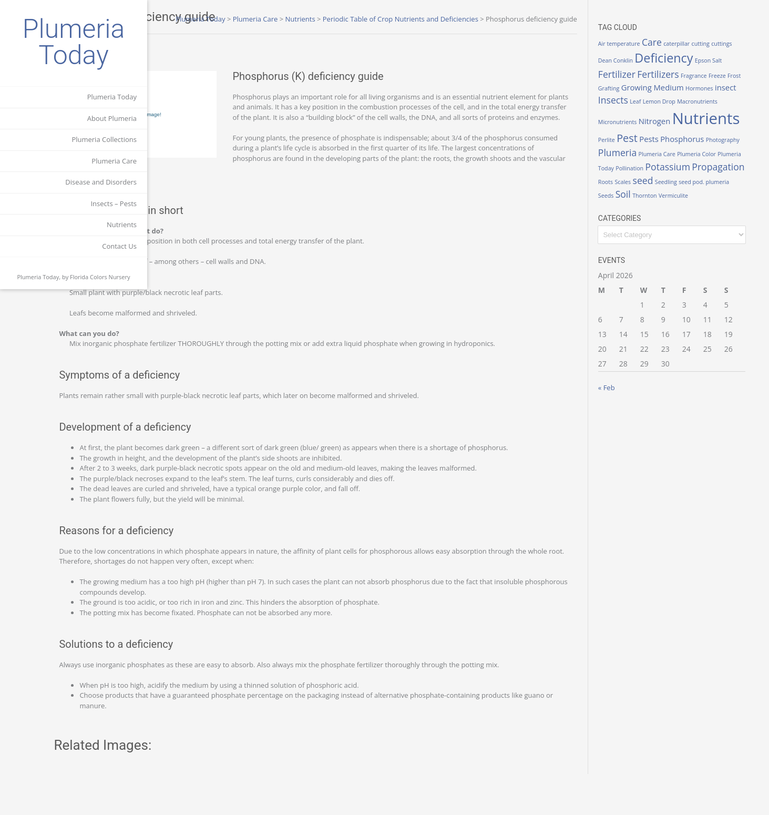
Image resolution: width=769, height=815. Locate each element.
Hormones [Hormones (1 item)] (740, 88)
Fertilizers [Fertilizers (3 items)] (684, 74)
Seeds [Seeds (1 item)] (631, 202)
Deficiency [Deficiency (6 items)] (690, 57)
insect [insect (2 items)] (634, 100)
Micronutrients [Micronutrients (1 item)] (685, 114)
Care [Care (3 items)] (678, 42)
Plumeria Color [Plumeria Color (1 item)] (682, 161)
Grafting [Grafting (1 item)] (649, 88)
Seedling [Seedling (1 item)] (692, 188)
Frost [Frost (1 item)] (630, 88)
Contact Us (119, 246)
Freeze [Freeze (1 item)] (743, 75)
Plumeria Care (114, 161)
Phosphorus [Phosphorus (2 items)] (646, 149)
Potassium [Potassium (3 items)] (675, 173)
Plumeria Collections (104, 139)
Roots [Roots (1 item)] (631, 188)
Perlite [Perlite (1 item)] (701, 133)
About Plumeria (112, 118)
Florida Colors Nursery (100, 277)
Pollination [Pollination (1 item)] (638, 174)
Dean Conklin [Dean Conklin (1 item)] (641, 60)
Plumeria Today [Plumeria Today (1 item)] (723, 161)
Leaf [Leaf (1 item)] (684, 101)
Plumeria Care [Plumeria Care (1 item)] (642, 161)
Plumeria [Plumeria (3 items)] (724, 148)
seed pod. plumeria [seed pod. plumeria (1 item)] (730, 188)
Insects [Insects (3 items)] (662, 100)
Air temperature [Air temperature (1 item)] (645, 43)
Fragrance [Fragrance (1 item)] (719, 75)
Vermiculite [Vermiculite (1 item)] (699, 202)
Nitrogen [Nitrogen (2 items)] (722, 113)
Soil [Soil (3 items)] (649, 201)
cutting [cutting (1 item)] (726, 43)
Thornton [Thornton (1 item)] (671, 202)
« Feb (632, 394)
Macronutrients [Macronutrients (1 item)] (644, 114)
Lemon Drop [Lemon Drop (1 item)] (708, 101)
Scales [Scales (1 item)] (649, 188)
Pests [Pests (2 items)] (744, 132)
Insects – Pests (113, 203)
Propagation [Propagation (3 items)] (726, 173)
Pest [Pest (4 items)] (722, 132)
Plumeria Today (74, 42)
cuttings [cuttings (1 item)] (747, 43)
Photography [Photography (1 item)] (686, 150)
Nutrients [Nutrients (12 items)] (658, 129)
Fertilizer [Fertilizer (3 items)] (642, 74)
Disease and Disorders (101, 182)
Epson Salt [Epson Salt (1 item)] (734, 60)
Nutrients (122, 224)
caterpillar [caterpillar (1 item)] (703, 43)
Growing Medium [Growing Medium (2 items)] (693, 87)
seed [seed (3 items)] (669, 186)
